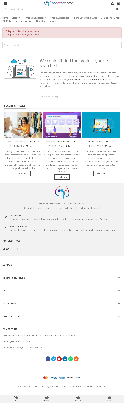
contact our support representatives (93, 79)
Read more (23, 173)
